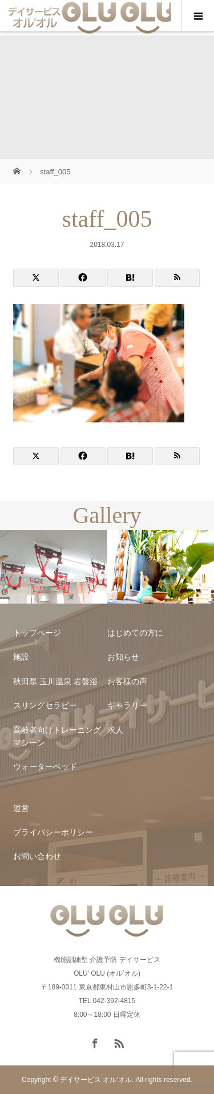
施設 (21, 656)
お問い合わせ (37, 856)
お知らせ (123, 656)
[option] (53, 567)
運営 (21, 808)
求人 (115, 729)
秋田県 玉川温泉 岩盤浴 (55, 681)
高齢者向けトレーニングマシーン (57, 736)
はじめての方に (135, 632)
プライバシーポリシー (53, 832)
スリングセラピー (45, 705)
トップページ (37, 632)
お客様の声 (127, 681)
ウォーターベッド (45, 766)
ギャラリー (127, 705)
